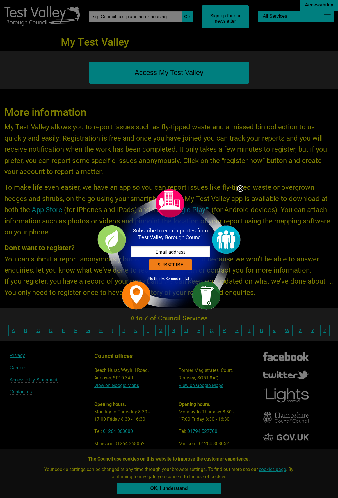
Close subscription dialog (240, 189)
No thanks (156, 278)
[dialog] (169, 249)
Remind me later (179, 278)
